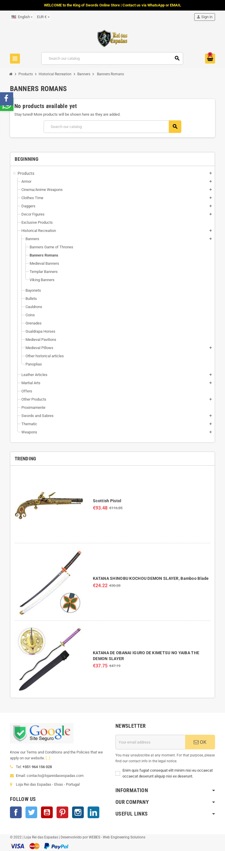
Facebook (16, 812)
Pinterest (62, 812)
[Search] (112, 58)
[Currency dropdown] (43, 17)
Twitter (31, 812)
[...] (48, 758)
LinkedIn (93, 812)
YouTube (47, 812)
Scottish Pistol (107, 500)
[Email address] (150, 742)
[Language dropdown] (22, 17)
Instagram (78, 812)
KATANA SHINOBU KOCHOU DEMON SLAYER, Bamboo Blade (151, 578)
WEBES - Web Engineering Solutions (117, 837)
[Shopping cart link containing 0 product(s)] (210, 59)
